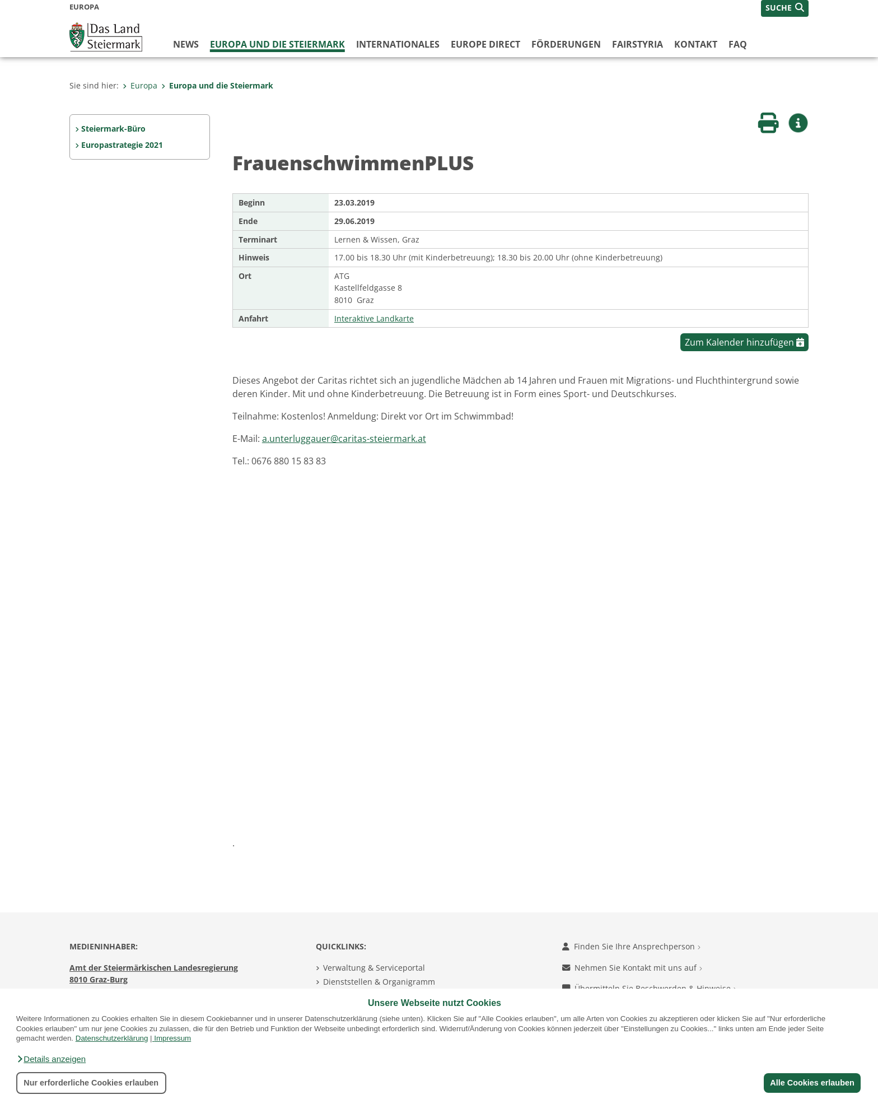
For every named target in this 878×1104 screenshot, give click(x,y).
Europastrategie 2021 (122, 144)
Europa (140, 85)
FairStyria (637, 44)
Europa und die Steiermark (277, 44)
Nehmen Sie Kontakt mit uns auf (632, 967)
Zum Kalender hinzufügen (744, 342)
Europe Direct (485, 44)
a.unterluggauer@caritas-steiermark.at (344, 438)
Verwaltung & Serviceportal (374, 967)
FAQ (737, 44)
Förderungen (566, 44)
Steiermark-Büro (113, 128)
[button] (51, 1059)
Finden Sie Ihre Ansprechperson (631, 946)
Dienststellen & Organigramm (379, 981)
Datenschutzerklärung (112, 1038)
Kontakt (695, 44)
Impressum (172, 1038)
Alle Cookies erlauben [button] (812, 1082)
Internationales (398, 44)
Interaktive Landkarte (374, 318)
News (186, 44)
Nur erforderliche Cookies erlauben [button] (91, 1082)
